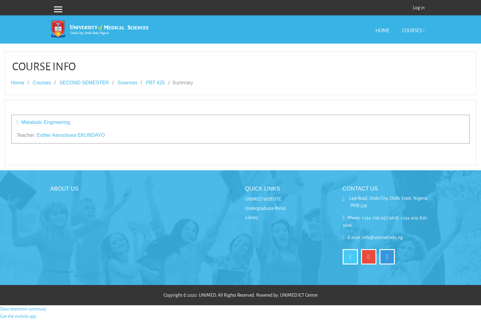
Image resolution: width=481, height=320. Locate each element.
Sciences (127, 82)
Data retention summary (23, 309)
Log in (419, 7)
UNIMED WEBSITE (263, 199)
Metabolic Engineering (45, 122)
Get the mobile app (18, 316)
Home (382, 30)
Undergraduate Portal (265, 208)
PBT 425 (155, 82)
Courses (412, 30)
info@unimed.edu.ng (382, 237)
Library (251, 217)
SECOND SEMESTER (84, 82)
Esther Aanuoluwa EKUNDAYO (71, 135)
